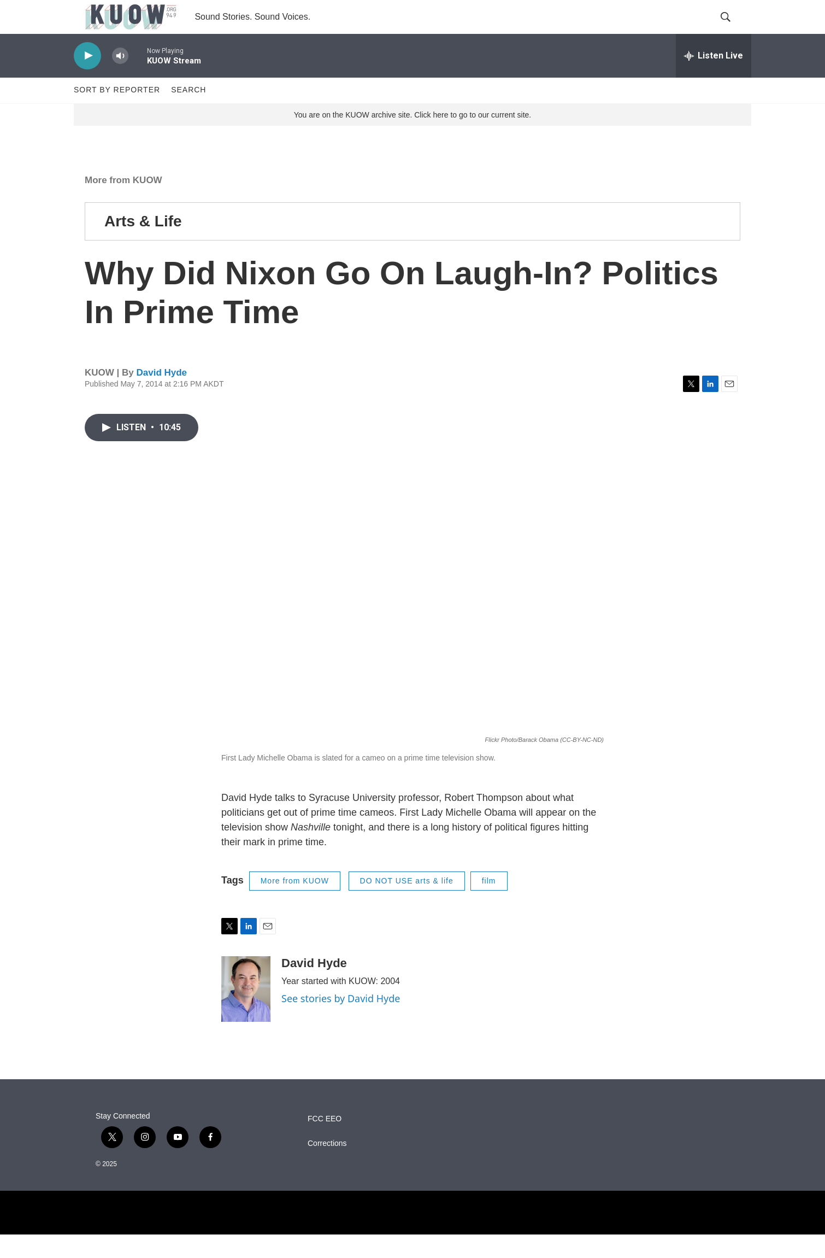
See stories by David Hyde (340, 1021)
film (489, 904)
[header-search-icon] (733, 29)
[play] (87, 79)
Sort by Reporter (117, 113)
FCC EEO (324, 1142)
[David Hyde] (245, 1012)
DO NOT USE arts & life (406, 904)
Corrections (327, 1167)
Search (188, 113)
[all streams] (713, 79)
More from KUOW (123, 203)
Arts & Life (143, 244)
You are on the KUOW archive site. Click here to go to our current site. (412, 138)
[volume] (120, 79)
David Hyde (161, 396)
